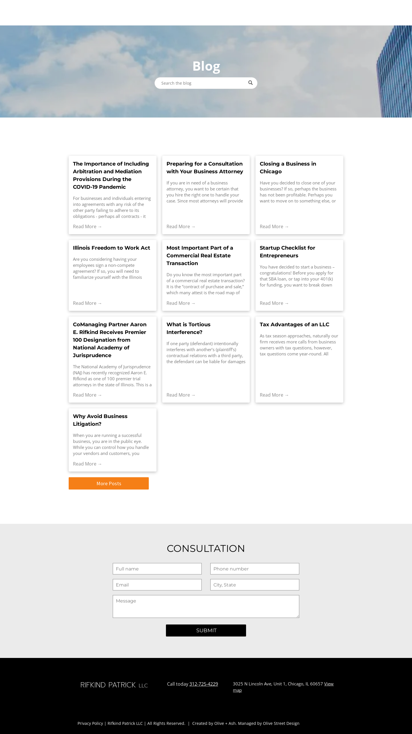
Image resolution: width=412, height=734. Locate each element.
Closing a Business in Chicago (288, 168)
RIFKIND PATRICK (36, 12)
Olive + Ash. (225, 723)
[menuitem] (120, 12)
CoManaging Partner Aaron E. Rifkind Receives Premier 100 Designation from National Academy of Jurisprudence (109, 340)
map (237, 690)
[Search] (206, 83)
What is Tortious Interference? (189, 328)
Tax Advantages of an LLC (294, 324)
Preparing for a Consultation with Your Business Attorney (205, 168)
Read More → (87, 226)
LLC (73, 13)
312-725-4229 (203, 684)
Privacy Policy (90, 723)
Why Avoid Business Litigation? (100, 420)
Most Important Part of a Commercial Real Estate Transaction (200, 255)
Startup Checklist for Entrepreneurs (287, 252)
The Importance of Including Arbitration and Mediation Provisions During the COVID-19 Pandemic (111, 175)
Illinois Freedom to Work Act (111, 248)
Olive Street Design (281, 723)
